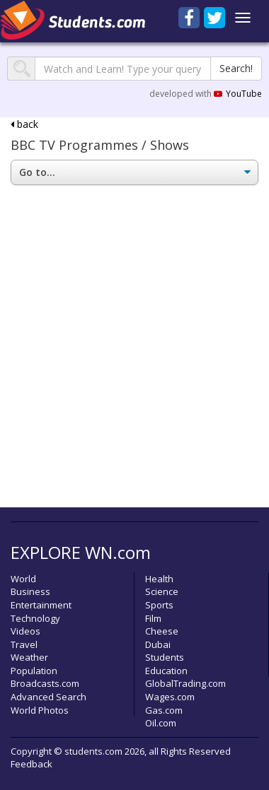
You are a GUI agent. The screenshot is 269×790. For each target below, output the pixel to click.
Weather (29, 657)
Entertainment (41, 605)
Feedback (31, 763)
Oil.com (160, 723)
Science (161, 591)
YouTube (238, 94)
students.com (93, 751)
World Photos (40, 710)
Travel (24, 644)
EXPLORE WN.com (81, 552)
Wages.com (170, 696)
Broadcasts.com (45, 683)
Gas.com (164, 710)
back (24, 124)
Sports (159, 605)
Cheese (161, 631)
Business (30, 591)
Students (164, 657)
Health (159, 578)
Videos (25, 631)
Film (153, 618)
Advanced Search (48, 696)
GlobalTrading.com (185, 683)
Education (166, 670)
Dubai (158, 644)
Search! (236, 68)
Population (34, 670)
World (23, 578)
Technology (35, 618)
